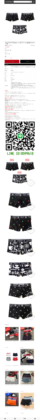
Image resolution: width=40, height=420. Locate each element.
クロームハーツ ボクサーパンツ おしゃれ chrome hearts (27, 401)
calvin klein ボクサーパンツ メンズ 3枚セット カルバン (27, 357)
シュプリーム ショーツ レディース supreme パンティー (12, 334)
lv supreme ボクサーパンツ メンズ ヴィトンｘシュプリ (27, 334)
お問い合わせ (33, 45)
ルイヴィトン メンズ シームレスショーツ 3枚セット (27, 378)
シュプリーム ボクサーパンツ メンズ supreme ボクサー (12, 357)
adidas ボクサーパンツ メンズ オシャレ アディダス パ (12, 400)
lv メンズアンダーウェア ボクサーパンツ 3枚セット (12, 378)
